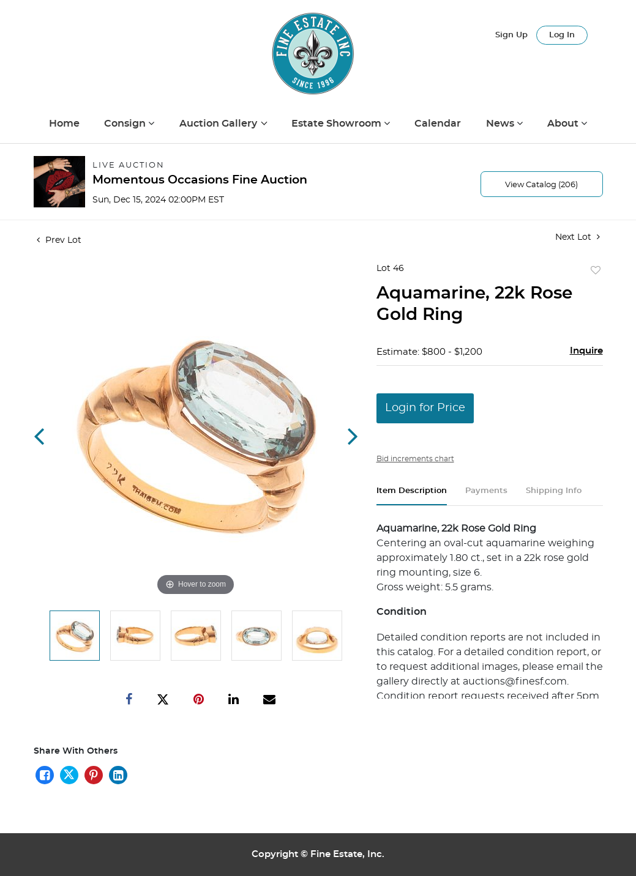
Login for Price (425, 408)
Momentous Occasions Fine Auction (199, 180)
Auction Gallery (219, 123)
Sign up (511, 35)
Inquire (586, 350)
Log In (562, 35)
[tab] (411, 495)
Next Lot (577, 237)
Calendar (437, 123)
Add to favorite (595, 271)
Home (64, 123)
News (501, 123)
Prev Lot (59, 240)
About (564, 123)
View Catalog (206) (541, 185)
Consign (126, 123)
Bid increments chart (415, 458)
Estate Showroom (337, 123)
